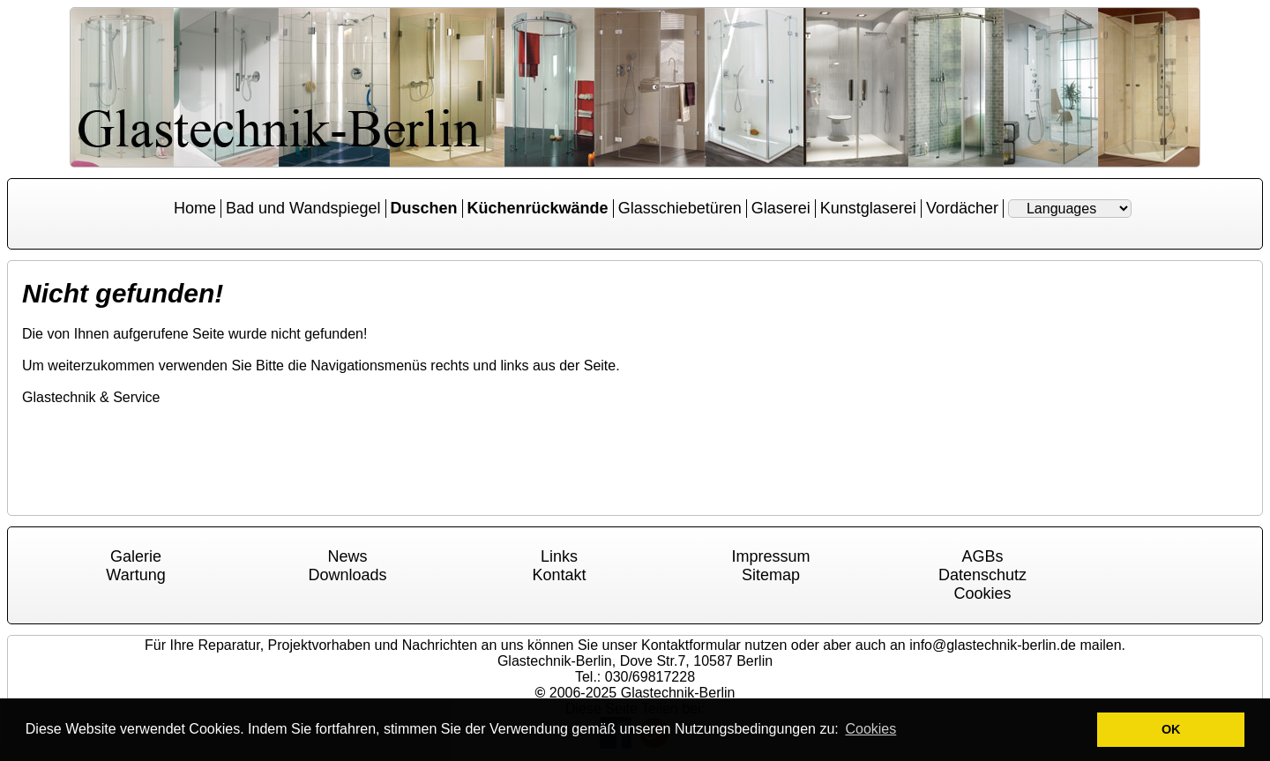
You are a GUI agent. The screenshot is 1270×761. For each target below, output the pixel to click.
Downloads (347, 575)
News (347, 556)
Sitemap (771, 575)
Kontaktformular (691, 645)
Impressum (770, 556)
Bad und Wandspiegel (303, 208)
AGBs (982, 556)
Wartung (135, 575)
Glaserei (781, 208)
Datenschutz (982, 575)
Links (559, 556)
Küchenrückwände (538, 208)
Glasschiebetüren (680, 208)
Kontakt (559, 575)
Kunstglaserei (868, 208)
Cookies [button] (870, 728)
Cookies (982, 593)
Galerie (135, 556)
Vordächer (962, 208)
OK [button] (1171, 729)
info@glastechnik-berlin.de (992, 645)
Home (195, 208)
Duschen (424, 208)
